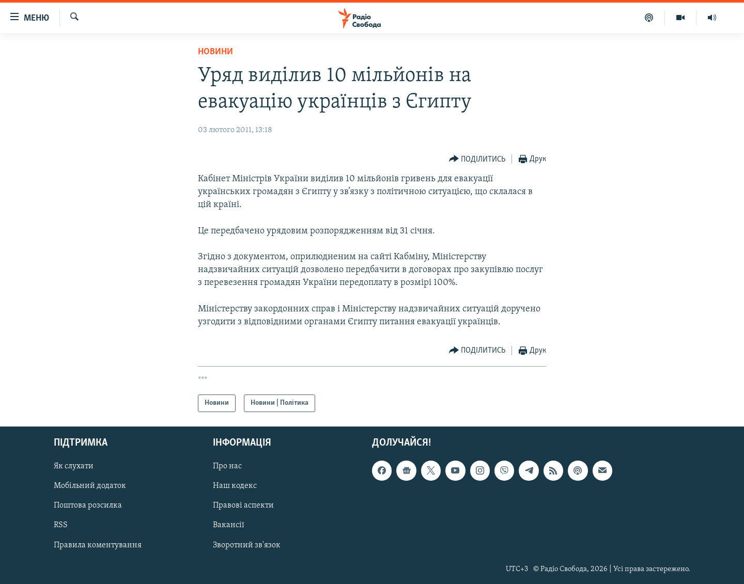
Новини (215, 52)
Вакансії (228, 526)
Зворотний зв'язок (247, 545)
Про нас (227, 467)
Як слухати (74, 467)
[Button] (477, 159)
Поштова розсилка (88, 506)
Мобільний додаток (90, 486)
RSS (61, 526)
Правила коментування (98, 545)
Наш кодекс (235, 486)
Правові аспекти (243, 506)
